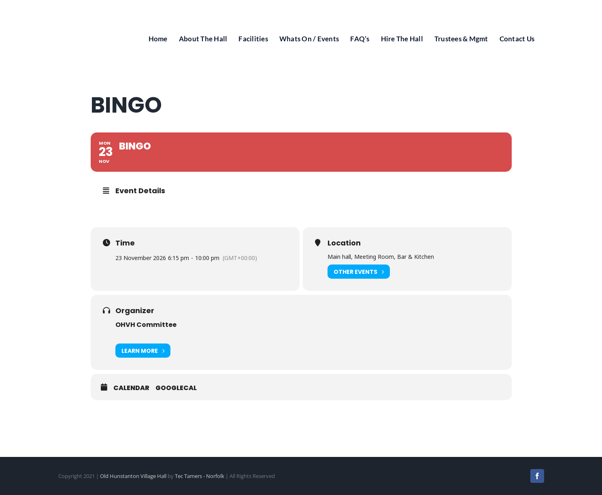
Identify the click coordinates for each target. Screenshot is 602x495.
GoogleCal (176, 388)
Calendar (131, 388)
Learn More (142, 351)
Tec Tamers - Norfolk (199, 476)
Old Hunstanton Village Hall (133, 476)
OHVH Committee (146, 324)
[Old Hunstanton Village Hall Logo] (86, 7)
